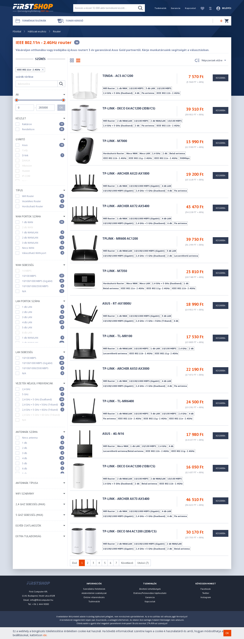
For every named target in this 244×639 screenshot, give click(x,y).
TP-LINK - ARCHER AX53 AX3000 (125, 368)
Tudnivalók (160, 8)
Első (74, 563)
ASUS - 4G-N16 (113, 434)
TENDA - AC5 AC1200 (117, 76)
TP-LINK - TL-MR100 (117, 336)
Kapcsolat (190, 8)
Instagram (206, 597)
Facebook (206, 588)
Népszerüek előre (210, 60)
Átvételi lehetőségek (150, 588)
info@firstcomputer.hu (41, 599)
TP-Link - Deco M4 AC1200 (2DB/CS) (129, 531)
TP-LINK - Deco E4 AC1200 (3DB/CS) (128, 108)
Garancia (175, 8)
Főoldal (17, 31)
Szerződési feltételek (94, 588)
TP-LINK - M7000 (114, 141)
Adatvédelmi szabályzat (94, 593)
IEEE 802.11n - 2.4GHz (28, 69)
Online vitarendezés (94, 597)
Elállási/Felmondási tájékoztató (149, 593)
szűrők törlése (24, 76)
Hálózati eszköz (37, 31)
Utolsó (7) (143, 563)
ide (45, 635)
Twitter (205, 593)
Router (57, 31)
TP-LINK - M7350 (114, 271)
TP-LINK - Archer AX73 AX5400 (125, 499)
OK (61, 107)
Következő (127, 563)
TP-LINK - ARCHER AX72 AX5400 (125, 206)
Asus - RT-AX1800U (116, 303)
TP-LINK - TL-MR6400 (118, 401)
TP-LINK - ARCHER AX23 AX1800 (125, 173)
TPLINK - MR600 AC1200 (120, 238)
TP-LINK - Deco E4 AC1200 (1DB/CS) (128, 466)
